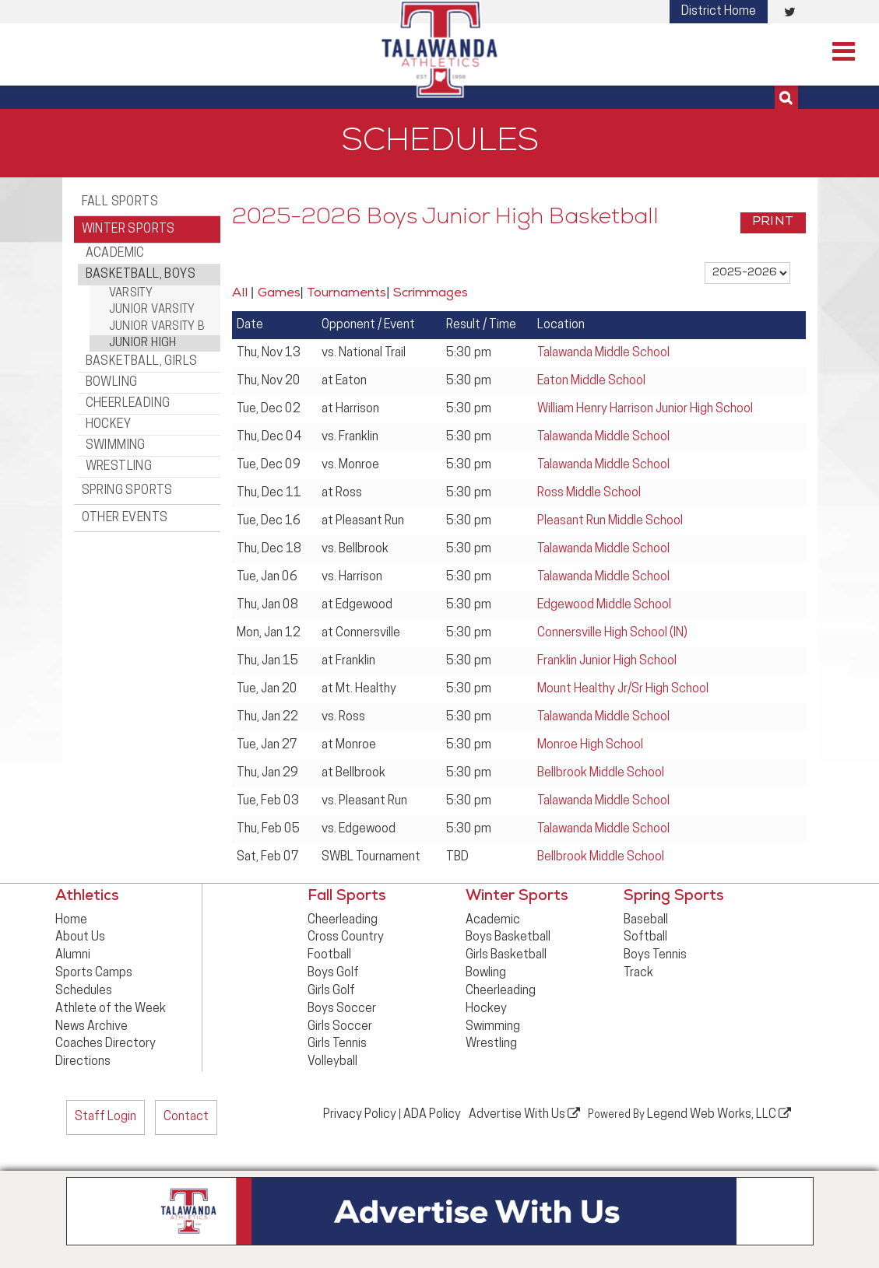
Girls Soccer (340, 1027)
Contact (186, 1117)
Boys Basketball (508, 937)
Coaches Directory (105, 1044)
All (240, 294)
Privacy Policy (359, 1115)
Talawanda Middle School (603, 353)
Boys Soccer (342, 1009)
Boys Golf (333, 973)
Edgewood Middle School (604, 605)
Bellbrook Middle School (600, 773)
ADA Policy (432, 1115)
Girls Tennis (337, 1044)
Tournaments (346, 294)
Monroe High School (590, 745)
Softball (645, 937)
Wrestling (119, 467)
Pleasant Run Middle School (610, 521)
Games (279, 294)
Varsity (131, 293)
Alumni (72, 955)
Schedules (83, 991)
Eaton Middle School (591, 381)
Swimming (116, 446)
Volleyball (332, 1062)
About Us (80, 937)
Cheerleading (128, 404)
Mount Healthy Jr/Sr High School (622, 689)
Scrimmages (430, 294)
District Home (718, 11)
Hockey (108, 425)
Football (329, 955)
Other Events (125, 518)
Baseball (646, 920)
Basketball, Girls (142, 362)
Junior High (143, 343)
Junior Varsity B (157, 327)
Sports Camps (93, 973)
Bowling (112, 383)
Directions (83, 1062)
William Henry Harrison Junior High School (645, 409)
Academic (115, 253)
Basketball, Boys (140, 274)
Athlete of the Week (110, 1009)
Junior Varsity (152, 310)
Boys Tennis (655, 955)
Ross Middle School (589, 493)
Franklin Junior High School (607, 661)
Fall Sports (120, 202)
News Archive (91, 1027)
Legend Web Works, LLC (719, 1114)
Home (71, 920)
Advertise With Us (524, 1114)
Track (638, 973)
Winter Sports (128, 229)
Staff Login (105, 1117)
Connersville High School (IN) (612, 633)
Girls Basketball (506, 955)
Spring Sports (127, 491)
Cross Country (346, 937)
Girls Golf (331, 991)
